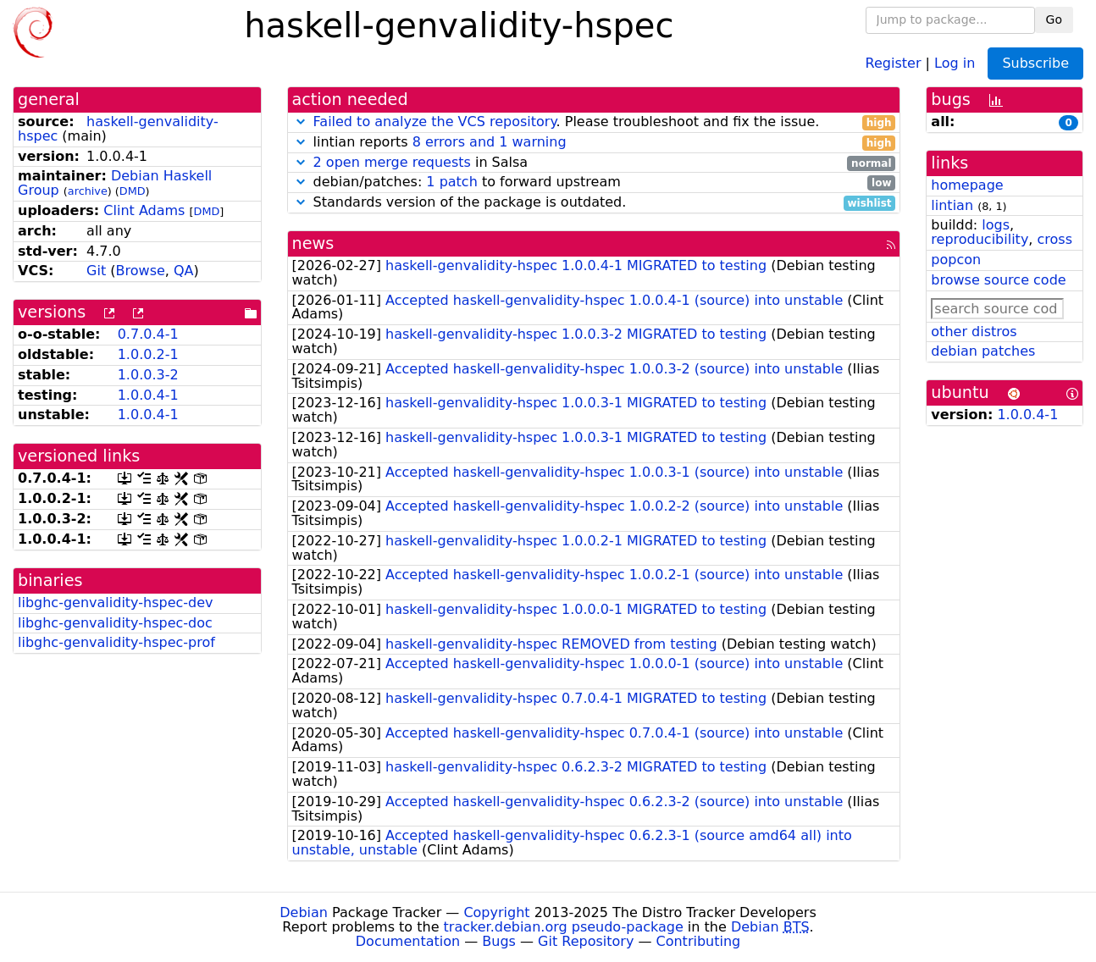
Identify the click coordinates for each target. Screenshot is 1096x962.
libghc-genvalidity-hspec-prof (116, 642)
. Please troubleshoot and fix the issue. (594, 122)
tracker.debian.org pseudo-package (564, 927)
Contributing (698, 941)
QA (184, 271)
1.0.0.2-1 (148, 354)
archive (88, 191)
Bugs (499, 941)
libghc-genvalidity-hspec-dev (115, 602)
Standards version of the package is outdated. (594, 203)
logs (996, 225)
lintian (952, 205)
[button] (300, 121)
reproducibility (979, 239)
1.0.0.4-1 (148, 395)
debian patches (983, 351)
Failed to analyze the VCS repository (434, 121)
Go (1054, 19)
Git (96, 271)
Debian (304, 912)
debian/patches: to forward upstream (594, 182)
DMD (132, 191)
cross (1055, 239)
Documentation (408, 941)
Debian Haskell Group (115, 183)
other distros (973, 331)
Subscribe (1035, 63)
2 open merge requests (392, 162)
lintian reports (594, 142)
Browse (140, 271)
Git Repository (586, 941)
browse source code (998, 280)
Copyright (496, 912)
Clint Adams (144, 210)
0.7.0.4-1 (148, 334)
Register (894, 62)
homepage (967, 185)
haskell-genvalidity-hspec (118, 128)
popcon (956, 260)
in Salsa (594, 163)
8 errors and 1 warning (489, 142)
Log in (954, 62)
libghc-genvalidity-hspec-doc (115, 623)
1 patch (451, 182)
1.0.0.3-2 (148, 375)
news (313, 243)
